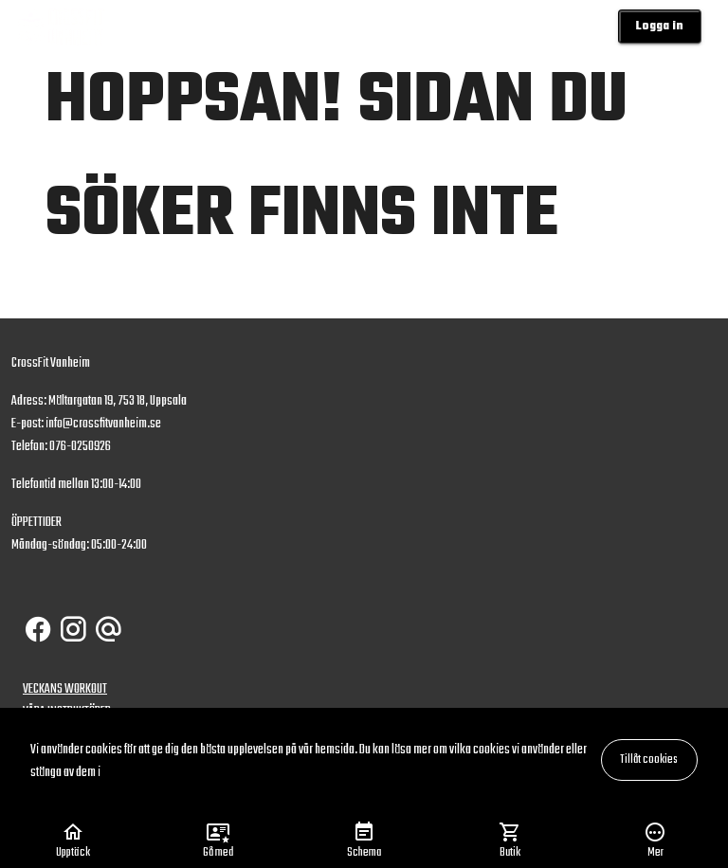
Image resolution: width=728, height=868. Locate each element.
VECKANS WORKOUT (65, 689)
